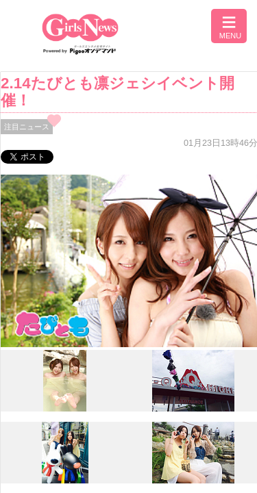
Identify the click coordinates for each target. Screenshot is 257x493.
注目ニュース (26, 127)
